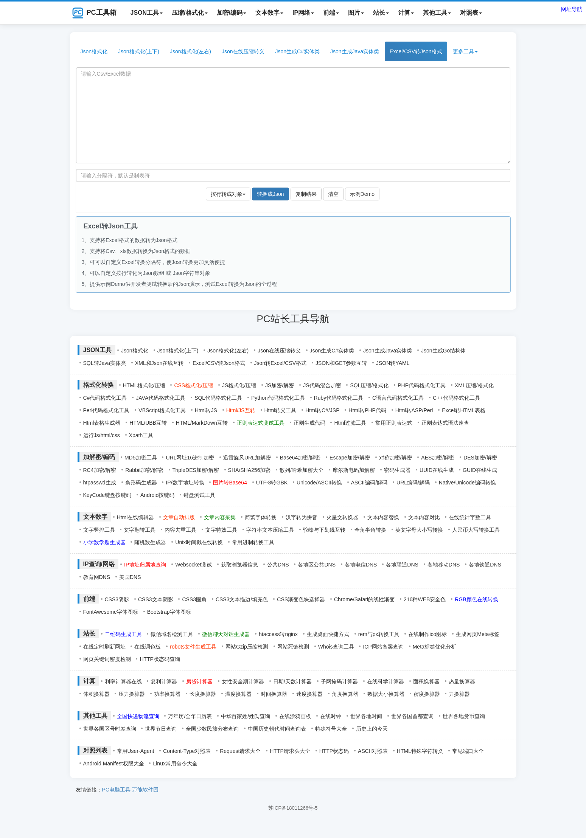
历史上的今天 (372, 729)
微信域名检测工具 (172, 634)
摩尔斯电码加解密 (354, 470)
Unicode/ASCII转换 (319, 483)
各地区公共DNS (317, 565)
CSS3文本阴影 (155, 599)
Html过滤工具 (350, 423)
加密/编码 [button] (231, 12)
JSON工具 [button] (147, 12)
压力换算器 (131, 694)
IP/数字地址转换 (185, 483)
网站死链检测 (293, 647)
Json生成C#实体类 (297, 51)
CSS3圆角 (194, 599)
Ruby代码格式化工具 (339, 398)
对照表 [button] (471, 12)
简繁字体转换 (261, 517)
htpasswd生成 (99, 483)
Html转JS (206, 410)
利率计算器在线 (123, 681)
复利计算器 (164, 681)
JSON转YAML (392, 363)
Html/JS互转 (240, 410)
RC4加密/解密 (100, 470)
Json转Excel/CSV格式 (280, 363)
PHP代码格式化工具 (422, 385)
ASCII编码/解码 (369, 483)
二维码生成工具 (123, 634)
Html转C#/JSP (322, 410)
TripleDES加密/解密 (196, 470)
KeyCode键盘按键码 (107, 495)
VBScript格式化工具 (161, 410)
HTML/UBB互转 (148, 423)
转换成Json (270, 194)
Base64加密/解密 (300, 458)
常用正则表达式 (393, 423)
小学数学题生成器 (104, 542)
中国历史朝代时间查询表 (277, 729)
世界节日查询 (161, 729)
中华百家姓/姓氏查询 (245, 716)
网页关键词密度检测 (107, 659)
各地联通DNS (402, 565)
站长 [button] (381, 12)
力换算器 (459, 694)
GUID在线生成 (480, 470)
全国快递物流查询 (138, 716)
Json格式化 (94, 51)
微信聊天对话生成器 (226, 634)
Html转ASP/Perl (414, 410)
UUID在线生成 (437, 470)
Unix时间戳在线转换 (199, 542)
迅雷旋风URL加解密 (247, 458)
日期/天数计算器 (292, 681)
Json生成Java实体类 (354, 51)
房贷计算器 (199, 681)
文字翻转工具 (139, 530)
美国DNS (130, 577)
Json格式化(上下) (138, 51)
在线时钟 (330, 716)
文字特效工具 (221, 530)
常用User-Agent (135, 751)
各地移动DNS (443, 565)
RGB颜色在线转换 (476, 599)
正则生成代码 (309, 423)
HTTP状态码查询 (160, 659)
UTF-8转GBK (272, 483)
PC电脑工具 (116, 790)
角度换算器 (345, 694)
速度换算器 (309, 694)
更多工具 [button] (465, 51)
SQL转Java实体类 (104, 363)
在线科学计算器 (385, 681)
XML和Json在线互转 (159, 363)
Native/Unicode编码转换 (467, 483)
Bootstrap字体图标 (169, 612)
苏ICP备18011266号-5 (292, 808)
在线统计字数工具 (470, 517)
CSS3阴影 (117, 599)
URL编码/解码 (413, 483)
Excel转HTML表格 (463, 410)
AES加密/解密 (437, 458)
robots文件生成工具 (193, 647)
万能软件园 (145, 790)
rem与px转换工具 (378, 634)
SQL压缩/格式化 (369, 385)
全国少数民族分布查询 (212, 729)
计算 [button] (406, 12)
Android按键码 (157, 495)
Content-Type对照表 (187, 751)
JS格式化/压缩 (239, 385)
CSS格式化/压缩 (193, 385)
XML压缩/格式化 (474, 385)
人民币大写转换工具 (476, 530)
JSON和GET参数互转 (341, 363)
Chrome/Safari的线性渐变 (364, 599)
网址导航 (571, 9)
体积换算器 (96, 694)
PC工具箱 (94, 13)
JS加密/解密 (279, 385)
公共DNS (278, 565)
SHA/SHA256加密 (249, 470)
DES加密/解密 (480, 458)
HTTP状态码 (334, 751)
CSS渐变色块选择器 (301, 599)
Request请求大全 (240, 751)
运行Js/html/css (101, 435)
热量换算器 (462, 681)
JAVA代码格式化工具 (160, 398)
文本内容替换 (383, 517)
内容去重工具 (180, 530)
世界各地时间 (366, 716)
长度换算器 (203, 694)
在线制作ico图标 (427, 634)
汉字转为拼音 (301, 517)
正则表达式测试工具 (260, 423)
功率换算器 (167, 694)
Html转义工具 (280, 410)
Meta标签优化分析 (434, 647)
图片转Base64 (230, 483)
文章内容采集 (220, 517)
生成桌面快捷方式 (328, 634)
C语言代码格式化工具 (398, 398)
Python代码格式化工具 (278, 398)
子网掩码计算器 (339, 681)
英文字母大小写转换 (419, 530)
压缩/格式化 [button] (189, 12)
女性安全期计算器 (243, 681)
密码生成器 (397, 470)
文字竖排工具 (99, 530)
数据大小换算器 (385, 694)
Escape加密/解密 (350, 458)
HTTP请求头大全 (290, 751)
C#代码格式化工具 (105, 398)
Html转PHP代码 (367, 410)
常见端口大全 (468, 751)
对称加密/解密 (395, 458)
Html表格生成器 (102, 423)
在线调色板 (147, 647)
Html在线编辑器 (135, 517)
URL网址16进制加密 (190, 458)
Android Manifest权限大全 (113, 763)
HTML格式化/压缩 (144, 385)
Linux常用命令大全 (175, 763)
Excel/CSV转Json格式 (416, 51)
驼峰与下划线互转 (324, 530)
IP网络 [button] (303, 12)
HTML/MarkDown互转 (202, 423)
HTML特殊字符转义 (420, 751)
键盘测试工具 (199, 495)
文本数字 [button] (269, 12)
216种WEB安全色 (425, 599)
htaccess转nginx (278, 634)
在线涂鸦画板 (295, 716)
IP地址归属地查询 (145, 565)
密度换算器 (426, 694)
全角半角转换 (370, 530)
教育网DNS (96, 577)
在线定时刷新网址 (104, 647)
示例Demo (362, 194)
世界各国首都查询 (412, 716)
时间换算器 (274, 694)
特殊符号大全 (331, 729)
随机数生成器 (150, 542)
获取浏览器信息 (239, 565)
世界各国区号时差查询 (109, 729)
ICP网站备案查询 (383, 647)
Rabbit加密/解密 (144, 470)
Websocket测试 (193, 565)
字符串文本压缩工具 (270, 530)
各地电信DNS (361, 565)
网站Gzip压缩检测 (246, 647)
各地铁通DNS (485, 565)
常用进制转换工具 (253, 542)
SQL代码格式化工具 (218, 398)
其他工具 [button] (437, 12)
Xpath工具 (141, 435)
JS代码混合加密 (322, 385)
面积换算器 (426, 681)
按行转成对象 (228, 194)
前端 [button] (331, 12)
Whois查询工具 (336, 647)
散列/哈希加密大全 (301, 470)
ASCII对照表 (373, 751)
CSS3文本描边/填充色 (242, 599)
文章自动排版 (179, 517)
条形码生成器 (141, 483)
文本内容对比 (424, 517)
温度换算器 (238, 694)
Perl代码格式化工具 (106, 410)
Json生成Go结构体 (443, 351)
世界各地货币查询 (464, 716)
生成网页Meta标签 (477, 634)
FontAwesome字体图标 (110, 612)
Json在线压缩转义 (243, 51)
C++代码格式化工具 (456, 398)
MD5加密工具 (140, 458)
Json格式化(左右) (190, 51)
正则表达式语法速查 (445, 423)
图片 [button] (356, 12)
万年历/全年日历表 (190, 716)
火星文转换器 (342, 517)
